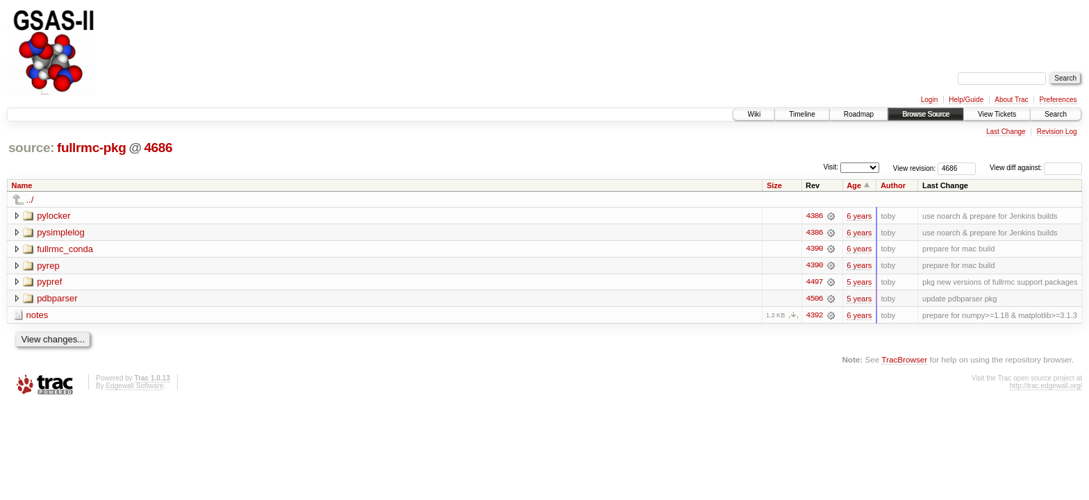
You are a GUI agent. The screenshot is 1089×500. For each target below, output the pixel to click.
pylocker (53, 215)
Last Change (1006, 131)
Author (893, 185)
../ (30, 199)
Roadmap (859, 114)
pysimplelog (61, 232)
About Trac (1011, 99)
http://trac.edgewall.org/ (1046, 386)
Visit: (830, 167)
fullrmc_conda (65, 249)
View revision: (914, 168)
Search (1056, 114)
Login (929, 99)
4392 (814, 316)
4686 (158, 147)
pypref (49, 282)
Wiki (753, 114)
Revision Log (1057, 131)
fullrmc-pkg (91, 147)
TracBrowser (904, 360)
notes (37, 315)
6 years (859, 216)
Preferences (1058, 99)
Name (22, 185)
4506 (814, 299)
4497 (814, 282)
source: (31, 147)
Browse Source (925, 114)
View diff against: (1036, 168)
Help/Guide (966, 99)
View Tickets (997, 114)
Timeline (802, 114)
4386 (814, 216)
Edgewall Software (134, 386)
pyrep (48, 265)
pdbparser (57, 299)
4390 (814, 249)
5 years (859, 282)
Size (774, 185)
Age (854, 185)
